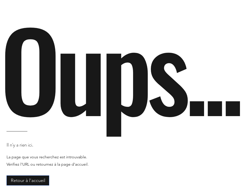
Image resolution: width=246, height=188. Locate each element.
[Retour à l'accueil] (28, 180)
